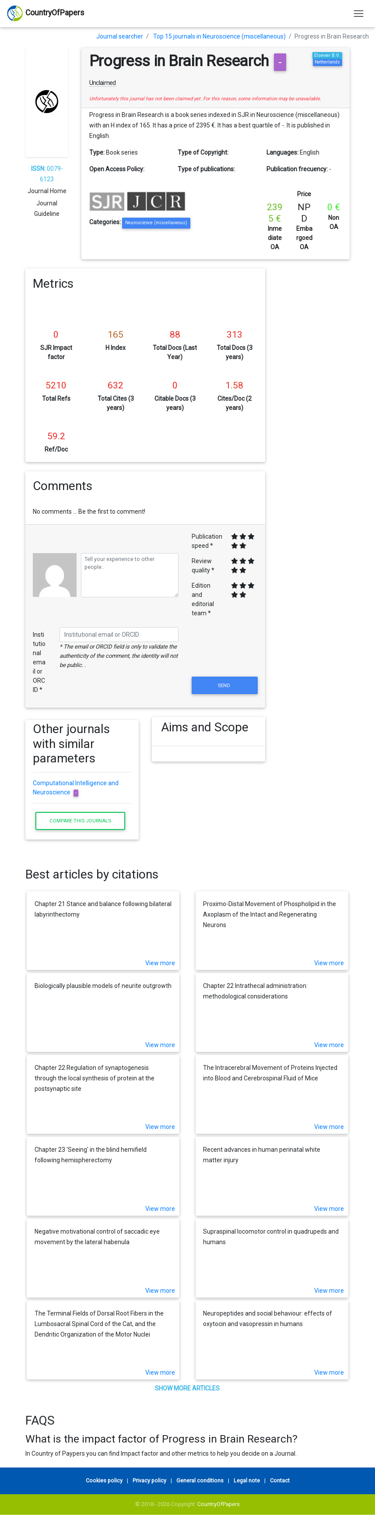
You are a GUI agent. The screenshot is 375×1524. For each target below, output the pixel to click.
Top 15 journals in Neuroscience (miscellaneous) (219, 36)
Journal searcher (119, 36)
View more (160, 963)
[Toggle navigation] (358, 13)
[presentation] (224, 653)
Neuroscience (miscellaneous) (156, 223)
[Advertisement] (314, 399)
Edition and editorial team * (203, 599)
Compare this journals (80, 821)
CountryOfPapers (218, 1504)
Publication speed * (207, 541)
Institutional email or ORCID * (39, 662)
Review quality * (203, 565)
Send (224, 685)
